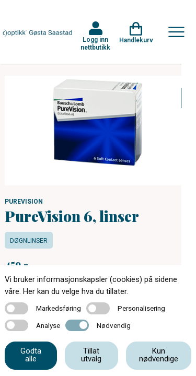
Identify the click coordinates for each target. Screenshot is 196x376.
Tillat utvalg (91, 354)
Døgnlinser (29, 240)
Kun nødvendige (158, 354)
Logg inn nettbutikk (95, 43)
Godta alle (30, 354)
